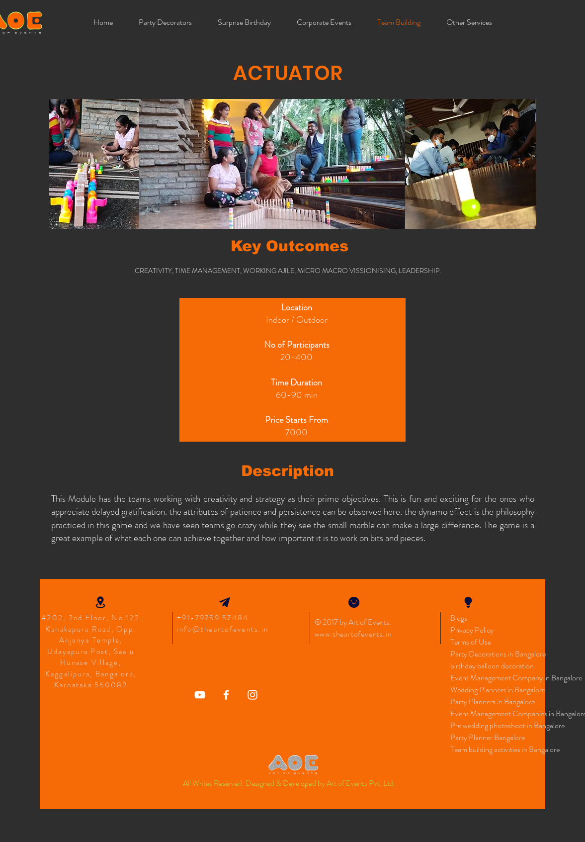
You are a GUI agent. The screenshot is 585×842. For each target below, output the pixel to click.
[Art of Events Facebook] (226, 694)
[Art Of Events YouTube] (199, 694)
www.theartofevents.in (353, 634)
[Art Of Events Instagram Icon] (252, 694)
